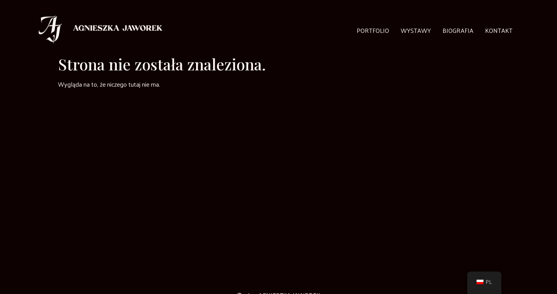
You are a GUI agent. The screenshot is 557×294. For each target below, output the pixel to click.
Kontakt (499, 30)
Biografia (458, 30)
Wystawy (416, 30)
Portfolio (373, 30)
